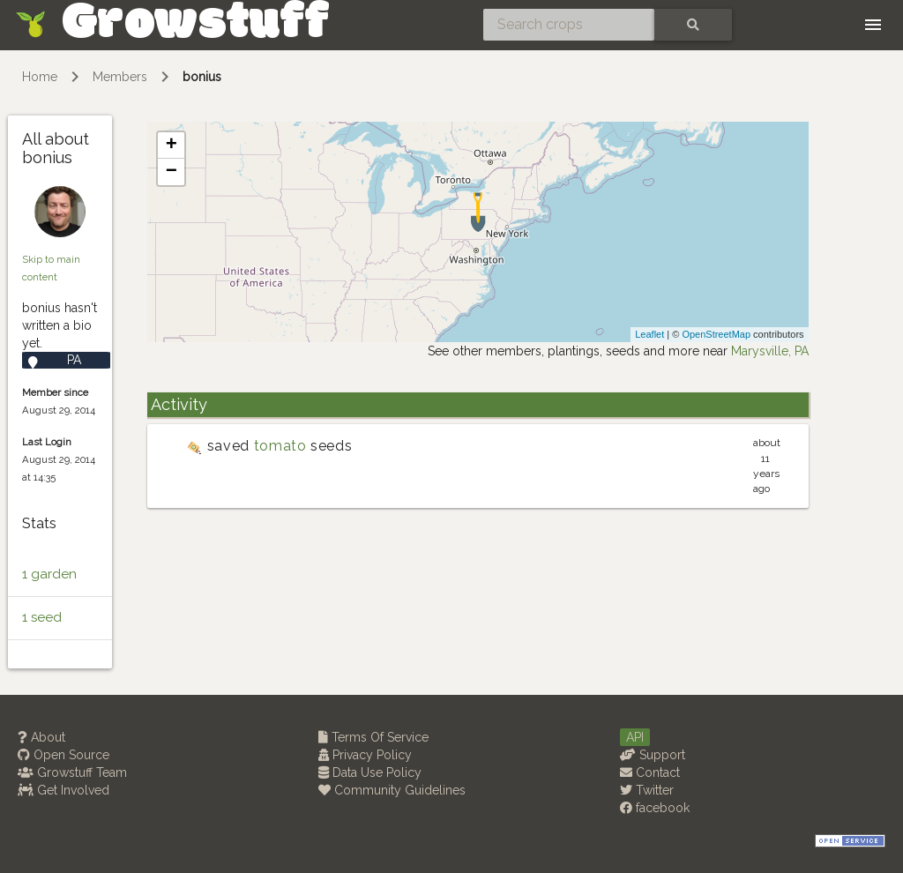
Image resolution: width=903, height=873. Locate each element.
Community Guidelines (392, 790)
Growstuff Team (72, 772)
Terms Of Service (373, 737)
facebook (655, 808)
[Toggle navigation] (873, 25)
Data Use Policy (370, 772)
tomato (280, 445)
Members (120, 77)
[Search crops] (568, 25)
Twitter (647, 790)
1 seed (42, 617)
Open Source (63, 755)
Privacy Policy (365, 755)
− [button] (171, 172)
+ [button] (171, 145)
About (41, 737)
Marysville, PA (770, 351)
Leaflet (649, 334)
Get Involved (63, 790)
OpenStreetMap (716, 334)
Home (39, 77)
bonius (202, 77)
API (635, 737)
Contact (650, 772)
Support (652, 755)
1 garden (49, 574)
